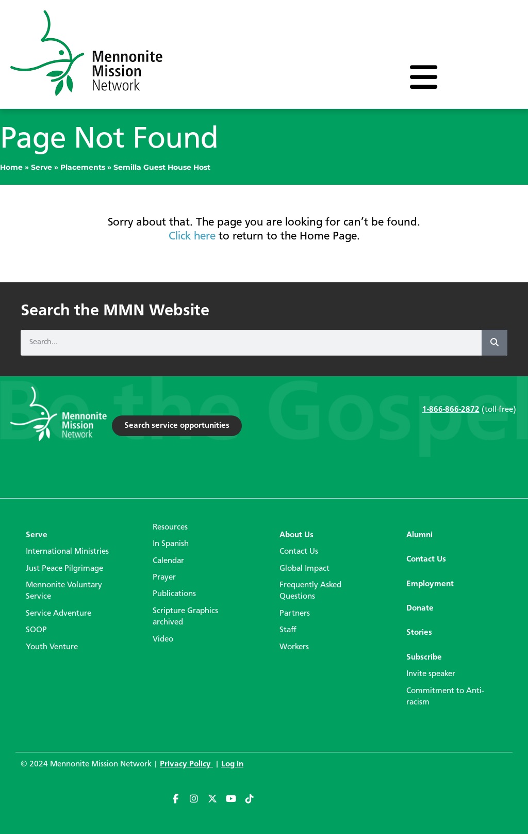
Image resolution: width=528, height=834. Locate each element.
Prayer (164, 577)
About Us (296, 535)
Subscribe (424, 657)
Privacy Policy (186, 764)
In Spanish (171, 544)
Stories (419, 633)
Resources (170, 527)
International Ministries (67, 552)
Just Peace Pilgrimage (64, 569)
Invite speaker (430, 674)
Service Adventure (58, 614)
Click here (192, 236)
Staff (287, 630)
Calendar (168, 561)
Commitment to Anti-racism (445, 697)
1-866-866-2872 (451, 410)
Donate (420, 608)
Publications (174, 594)
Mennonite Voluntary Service (64, 591)
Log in (232, 764)
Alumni (419, 535)
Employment (430, 584)
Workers (294, 647)
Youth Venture (52, 647)
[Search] (494, 343)
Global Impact (304, 569)
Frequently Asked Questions (310, 591)
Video (163, 639)
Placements (82, 167)
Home (11, 167)
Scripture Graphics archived (185, 617)
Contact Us (298, 552)
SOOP (36, 630)
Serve (41, 167)
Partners (294, 614)
